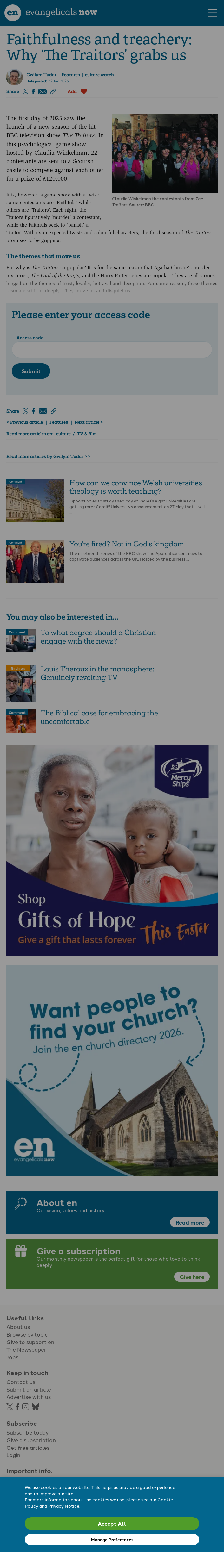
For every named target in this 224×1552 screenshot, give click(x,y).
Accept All (112, 1523)
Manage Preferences (112, 1539)
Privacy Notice (63, 1506)
